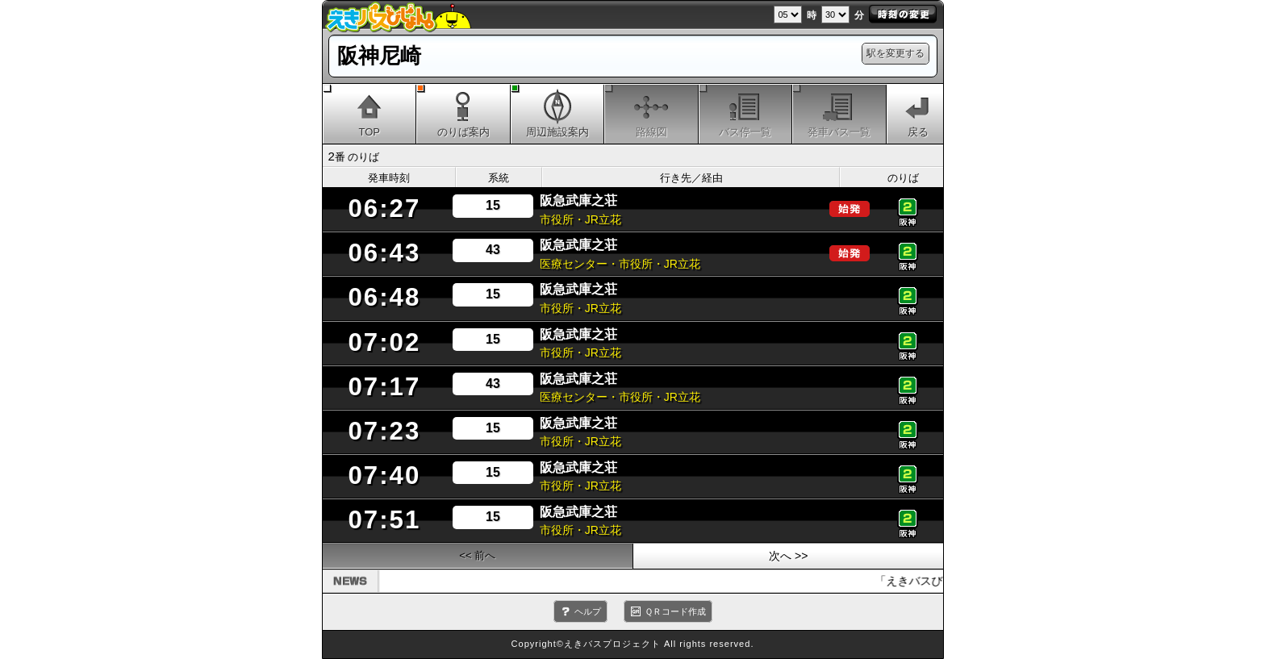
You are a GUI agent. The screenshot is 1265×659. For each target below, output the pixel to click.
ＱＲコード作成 (675, 611)
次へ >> (788, 555)
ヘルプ (587, 611)
